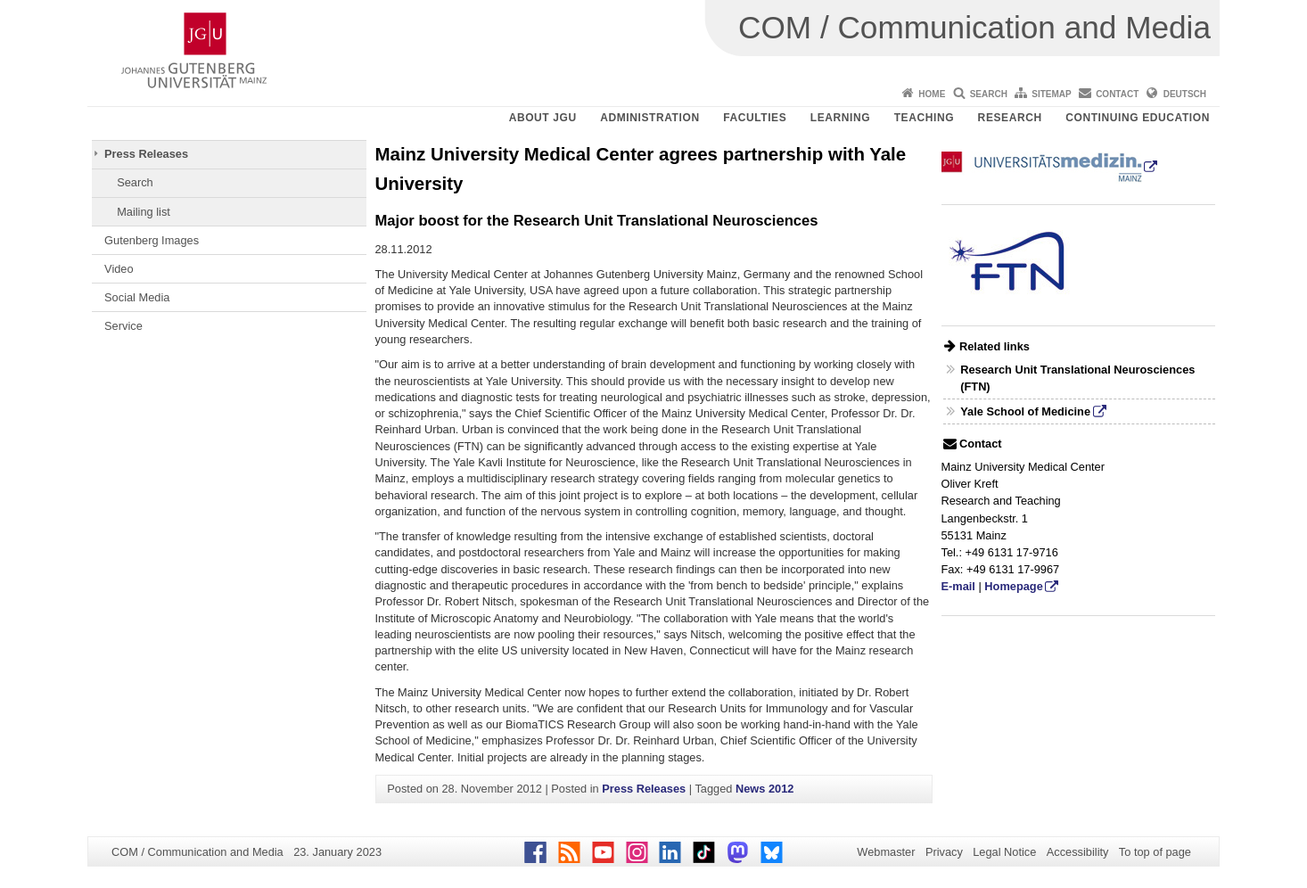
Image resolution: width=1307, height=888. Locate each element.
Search (988, 94)
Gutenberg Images (151, 240)
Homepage (1013, 586)
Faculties (754, 117)
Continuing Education (1137, 117)
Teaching (924, 117)
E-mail (958, 586)
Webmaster (886, 852)
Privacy (944, 852)
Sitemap (1051, 94)
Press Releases (146, 153)
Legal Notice (1004, 852)
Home (931, 94)
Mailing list (143, 211)
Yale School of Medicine (1025, 411)
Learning (840, 117)
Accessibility (1078, 852)
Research (1010, 117)
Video (119, 268)
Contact (1117, 94)
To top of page (1155, 852)
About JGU (543, 117)
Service (123, 326)
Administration (650, 117)
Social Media (136, 297)
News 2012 (764, 788)
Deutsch (1184, 94)
